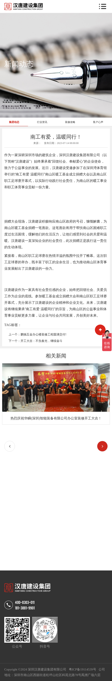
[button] (102, 446)
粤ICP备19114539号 (83, 669)
